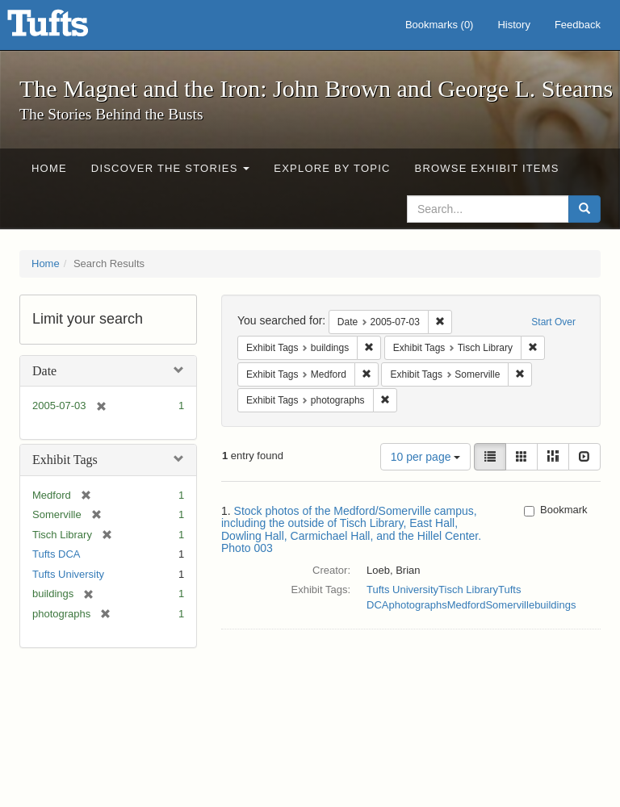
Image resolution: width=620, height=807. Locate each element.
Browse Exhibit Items (487, 168)
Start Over (553, 322)
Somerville (509, 605)
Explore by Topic (332, 168)
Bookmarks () (439, 25)
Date (44, 371)
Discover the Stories (170, 168)
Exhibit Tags (65, 459)
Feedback (578, 25)
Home (49, 168)
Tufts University (68, 574)
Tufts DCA (56, 554)
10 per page (426, 456)
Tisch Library (468, 589)
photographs (417, 605)
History (513, 25)
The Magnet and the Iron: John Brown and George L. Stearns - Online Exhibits (67, 28)
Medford (466, 605)
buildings (555, 605)
